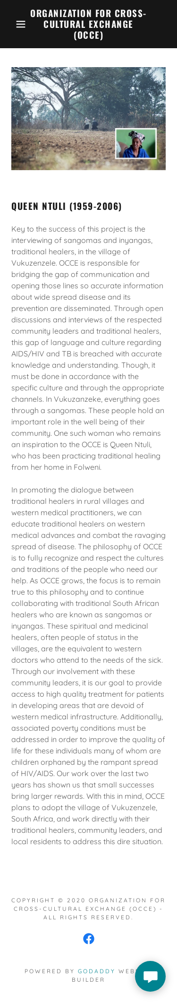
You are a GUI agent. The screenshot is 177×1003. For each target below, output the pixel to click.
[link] (88, 24)
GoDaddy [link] (97, 971)
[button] (14, 24)
